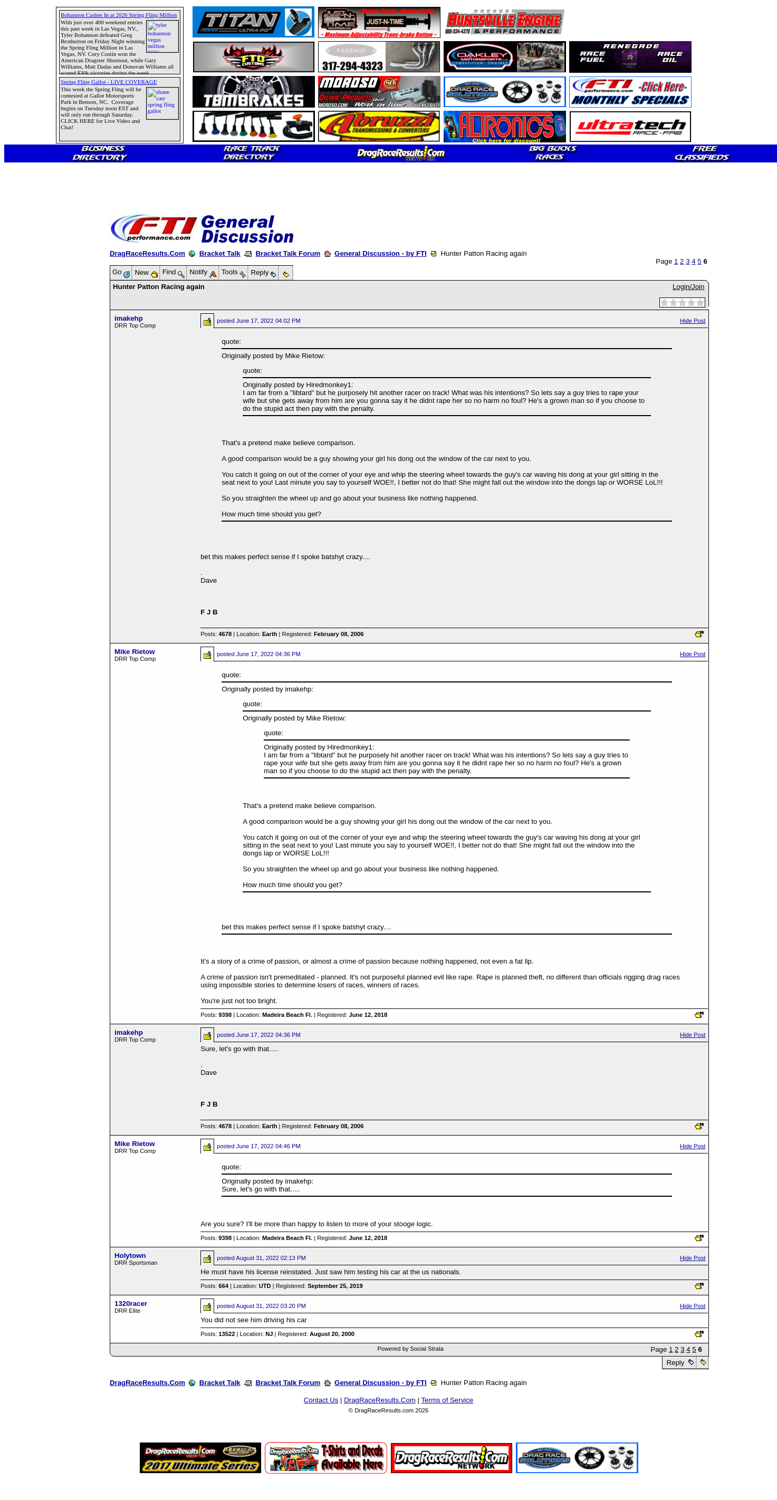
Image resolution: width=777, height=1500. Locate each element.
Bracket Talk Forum (287, 253)
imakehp (128, 318)
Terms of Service (447, 1400)
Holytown (130, 1255)
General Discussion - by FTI (380, 253)
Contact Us (321, 1400)
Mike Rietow (134, 652)
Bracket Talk (220, 253)
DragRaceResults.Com (147, 253)
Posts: (216, 634)
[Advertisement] (45, 382)
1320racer (130, 1303)
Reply (675, 1363)
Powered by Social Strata (410, 1348)
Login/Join (688, 287)
